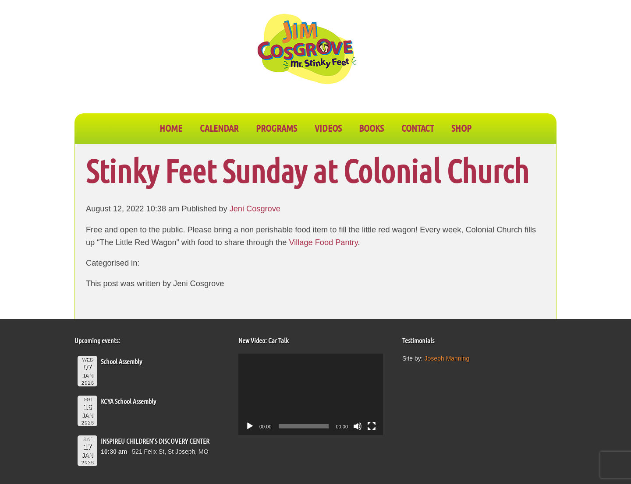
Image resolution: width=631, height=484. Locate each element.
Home (171, 127)
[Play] (249, 426)
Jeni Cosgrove (255, 208)
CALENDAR (219, 127)
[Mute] (357, 426)
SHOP (461, 127)
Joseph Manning (447, 358)
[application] (310, 394)
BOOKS (371, 127)
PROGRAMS (276, 127)
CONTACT (417, 127)
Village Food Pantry (323, 242)
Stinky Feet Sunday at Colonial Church (307, 170)
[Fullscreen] (371, 426)
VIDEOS (328, 127)
